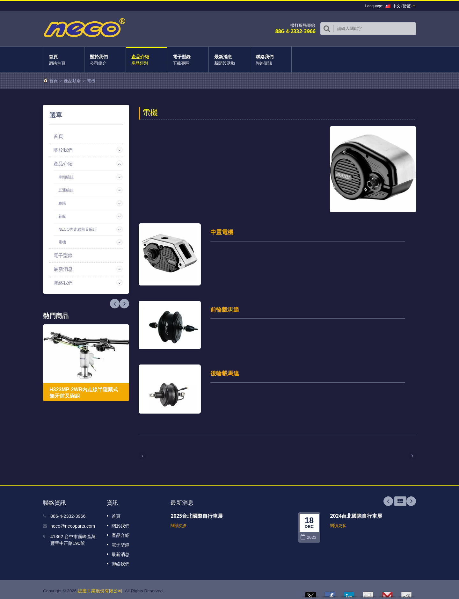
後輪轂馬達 (224, 371)
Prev (124, 303)
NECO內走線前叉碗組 (77, 229)
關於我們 (105, 59)
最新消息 (229, 59)
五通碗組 (66, 190)
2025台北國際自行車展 (197, 512)
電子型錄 (187, 59)
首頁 (63, 59)
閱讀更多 (179, 522)
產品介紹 (146, 59)
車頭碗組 (66, 177)
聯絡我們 (270, 59)
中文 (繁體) (398, 6)
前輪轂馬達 (224, 308)
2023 (308, 534)
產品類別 (72, 80)
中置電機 (221, 232)
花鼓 (62, 216)
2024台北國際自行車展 (356, 512)
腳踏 (62, 203)
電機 (62, 242)
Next (115, 303)
